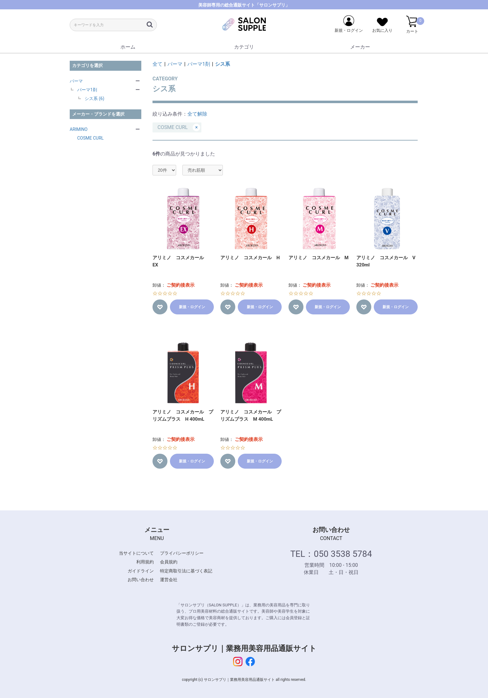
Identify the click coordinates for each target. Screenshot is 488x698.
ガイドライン (141, 570)
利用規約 (145, 561)
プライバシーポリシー (182, 553)
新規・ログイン (192, 307)
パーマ (76, 81)
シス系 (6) (94, 98)
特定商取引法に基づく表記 (186, 570)
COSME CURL (90, 138)
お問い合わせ (141, 579)
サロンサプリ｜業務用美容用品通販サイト (244, 648)
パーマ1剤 (87, 89)
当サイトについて (136, 553)
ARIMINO (78, 129)
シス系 (222, 64)
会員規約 (168, 561)
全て (157, 64)
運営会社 (168, 579)
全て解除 (197, 114)
